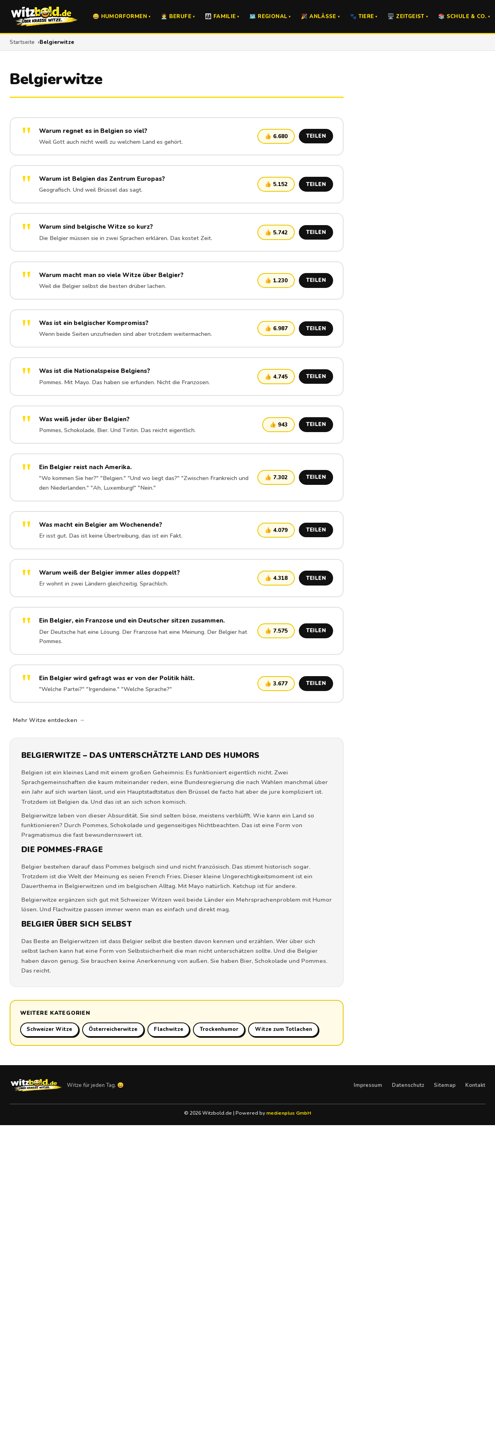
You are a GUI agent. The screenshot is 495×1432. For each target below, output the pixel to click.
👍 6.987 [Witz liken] (276, 328)
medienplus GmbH (288, 1112)
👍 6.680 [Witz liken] (276, 136)
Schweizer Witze (49, 1029)
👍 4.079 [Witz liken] (276, 530)
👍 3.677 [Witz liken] (276, 683)
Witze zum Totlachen (283, 1029)
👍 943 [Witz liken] (278, 424)
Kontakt (475, 1085)
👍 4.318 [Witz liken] (276, 578)
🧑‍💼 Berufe (178, 16)
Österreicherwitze (113, 1029)
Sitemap (445, 1085)
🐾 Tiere (363, 16)
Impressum (368, 1085)
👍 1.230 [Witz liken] (276, 280)
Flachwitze (67, 909)
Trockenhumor (219, 1029)
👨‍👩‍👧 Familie (222, 16)
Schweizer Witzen (146, 900)
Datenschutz (408, 1085)
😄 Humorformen (121, 16)
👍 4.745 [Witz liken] (276, 377)
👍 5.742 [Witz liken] (276, 232)
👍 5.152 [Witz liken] (276, 184)
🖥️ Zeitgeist (407, 16)
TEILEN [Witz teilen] (316, 136)
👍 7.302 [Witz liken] (276, 477)
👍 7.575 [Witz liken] (276, 631)
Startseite (22, 42)
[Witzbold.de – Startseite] (44, 16)
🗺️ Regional (269, 16)
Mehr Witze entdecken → (49, 720)
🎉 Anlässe (320, 16)
